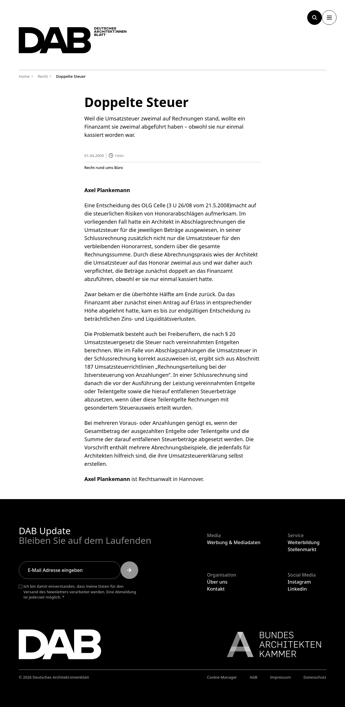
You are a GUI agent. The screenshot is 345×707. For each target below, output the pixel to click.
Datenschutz (314, 677)
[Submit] (129, 570)
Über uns (217, 582)
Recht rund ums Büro (103, 167)
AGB (253, 677)
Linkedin (297, 589)
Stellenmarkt (302, 549)
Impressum (280, 677)
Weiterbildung (304, 542)
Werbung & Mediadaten (233, 542)
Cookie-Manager (222, 677)
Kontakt (216, 589)
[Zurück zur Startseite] (80, 43)
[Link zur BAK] (271, 644)
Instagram (299, 582)
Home (24, 76)
